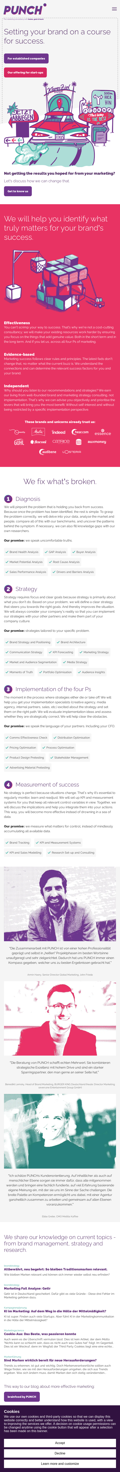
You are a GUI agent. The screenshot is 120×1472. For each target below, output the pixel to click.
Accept (60, 1443)
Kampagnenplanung (15, 1307)
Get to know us (18, 191)
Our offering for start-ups (25, 72)
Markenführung (12, 1356)
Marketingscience (14, 1330)
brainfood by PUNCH (22, 1396)
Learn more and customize (60, 1463)
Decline (60, 1453)
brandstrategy (12, 1265)
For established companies (26, 58)
